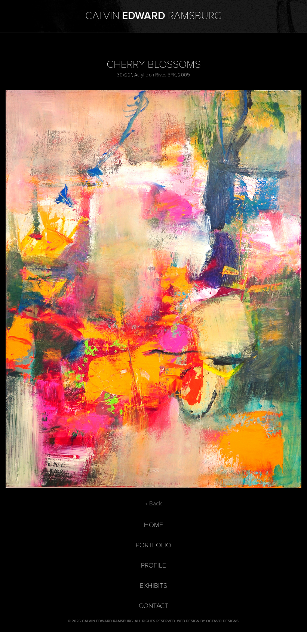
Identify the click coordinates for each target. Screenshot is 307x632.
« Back (153, 503)
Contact (153, 606)
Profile (153, 565)
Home (153, 525)
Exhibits (153, 586)
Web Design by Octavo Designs (208, 621)
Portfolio (153, 545)
